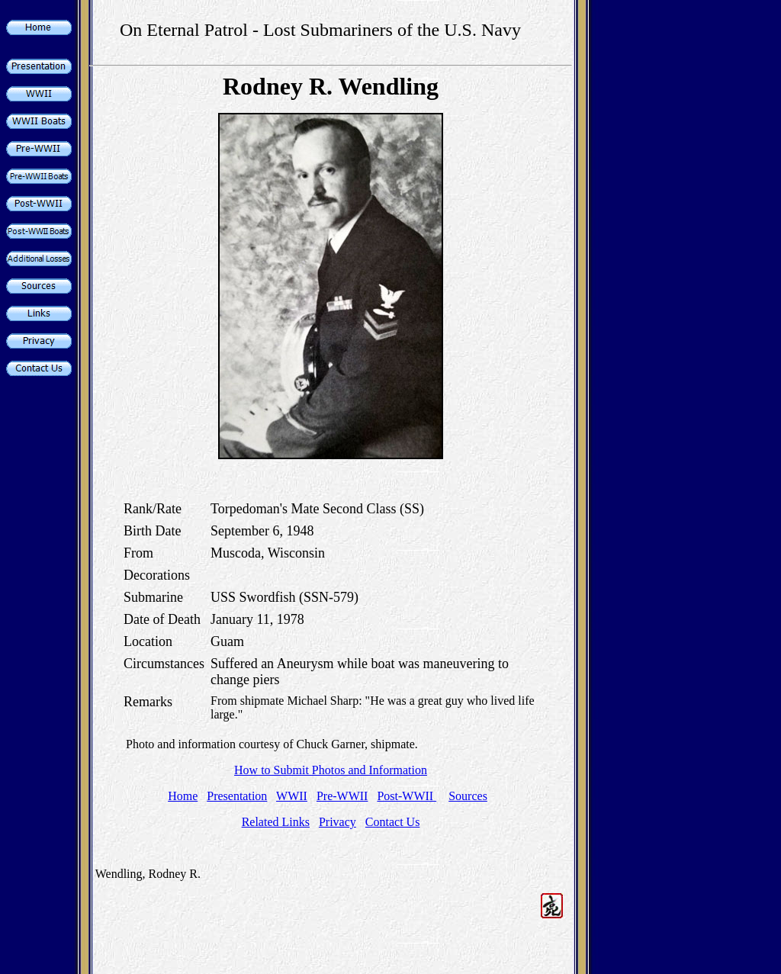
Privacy (337, 821)
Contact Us (392, 821)
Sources (467, 795)
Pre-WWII (342, 795)
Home (183, 795)
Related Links (276, 821)
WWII (291, 795)
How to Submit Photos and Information (330, 769)
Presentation (237, 795)
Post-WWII (406, 795)
